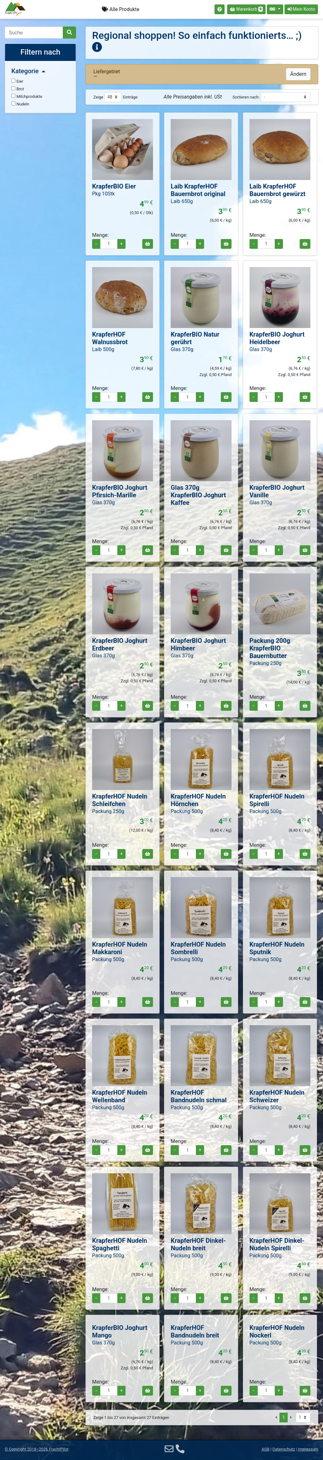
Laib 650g (182, 201)
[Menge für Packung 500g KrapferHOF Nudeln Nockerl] (266, 1391)
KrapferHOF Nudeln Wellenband (119, 1096)
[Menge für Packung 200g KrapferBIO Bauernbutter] (266, 706)
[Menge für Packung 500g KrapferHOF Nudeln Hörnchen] (187, 854)
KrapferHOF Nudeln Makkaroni (119, 948)
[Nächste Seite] (291, 1417)
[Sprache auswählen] (275, 9)
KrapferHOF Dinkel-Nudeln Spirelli (277, 1244)
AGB (265, 1449)
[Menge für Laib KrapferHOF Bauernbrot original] (187, 244)
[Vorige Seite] (276, 1417)
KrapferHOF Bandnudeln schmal (198, 1096)
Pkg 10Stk (103, 194)
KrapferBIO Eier (114, 186)
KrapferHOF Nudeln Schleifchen (119, 800)
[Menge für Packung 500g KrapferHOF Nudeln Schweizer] (266, 1150)
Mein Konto (301, 9)
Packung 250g (266, 663)
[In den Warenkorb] (147, 244)
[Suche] (69, 33)
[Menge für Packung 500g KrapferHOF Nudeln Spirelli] (266, 854)
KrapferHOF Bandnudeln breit (195, 1331)
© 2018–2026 (36, 1449)
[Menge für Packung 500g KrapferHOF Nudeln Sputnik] (266, 1002)
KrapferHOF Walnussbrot (109, 338)
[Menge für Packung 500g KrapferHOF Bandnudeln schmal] (187, 1150)
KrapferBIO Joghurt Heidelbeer (277, 338)
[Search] (34, 33)
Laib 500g (103, 349)
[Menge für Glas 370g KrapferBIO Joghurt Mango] (109, 1391)
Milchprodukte (26, 96)
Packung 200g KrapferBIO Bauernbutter (270, 648)
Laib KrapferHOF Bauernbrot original (198, 190)
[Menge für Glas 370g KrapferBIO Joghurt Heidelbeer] (266, 397)
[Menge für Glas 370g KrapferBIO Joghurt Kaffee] (187, 550)
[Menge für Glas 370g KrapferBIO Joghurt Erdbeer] (109, 706)
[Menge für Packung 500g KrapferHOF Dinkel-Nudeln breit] (187, 1298)
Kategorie (28, 71)
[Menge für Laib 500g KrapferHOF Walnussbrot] (109, 397)
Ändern (298, 74)
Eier (17, 81)
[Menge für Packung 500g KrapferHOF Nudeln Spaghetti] (109, 1298)
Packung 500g (187, 811)
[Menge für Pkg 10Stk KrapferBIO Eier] (109, 244)
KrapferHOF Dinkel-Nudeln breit (198, 1244)
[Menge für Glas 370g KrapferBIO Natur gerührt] (187, 397)
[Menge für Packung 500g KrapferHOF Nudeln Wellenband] (109, 1150)
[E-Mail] (169, 1449)
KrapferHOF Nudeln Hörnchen (198, 800)
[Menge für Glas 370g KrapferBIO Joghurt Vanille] (266, 550)
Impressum (308, 1449)
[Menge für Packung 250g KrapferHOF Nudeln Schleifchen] (109, 854)
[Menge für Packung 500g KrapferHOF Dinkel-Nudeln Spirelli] (266, 1298)
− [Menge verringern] (96, 243)
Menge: (100, 235)
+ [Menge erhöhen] (121, 243)
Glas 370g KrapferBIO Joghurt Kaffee (198, 495)
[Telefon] (180, 1449)
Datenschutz (284, 1449)
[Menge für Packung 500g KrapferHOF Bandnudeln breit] (187, 1391)
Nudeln (20, 103)
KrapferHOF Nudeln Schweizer (277, 1096)
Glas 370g (182, 349)
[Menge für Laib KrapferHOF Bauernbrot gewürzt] (266, 244)
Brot (17, 88)
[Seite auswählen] (303, 1417)
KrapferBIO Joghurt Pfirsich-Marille (119, 491)
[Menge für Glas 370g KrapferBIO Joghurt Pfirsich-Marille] (109, 550)
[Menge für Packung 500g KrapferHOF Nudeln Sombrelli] (187, 1002)
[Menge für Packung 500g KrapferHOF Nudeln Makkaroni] (109, 1002)
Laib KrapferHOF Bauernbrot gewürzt (278, 190)
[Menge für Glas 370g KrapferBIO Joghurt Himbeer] (187, 706)
